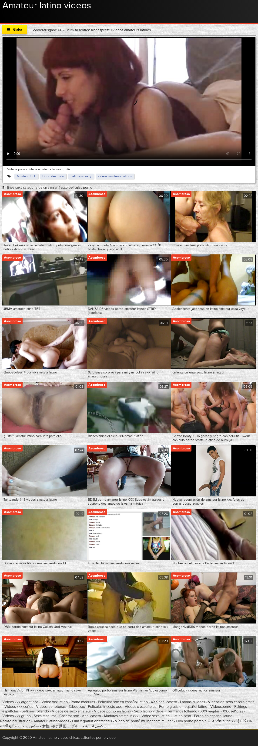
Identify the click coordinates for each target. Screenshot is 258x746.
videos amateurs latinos (115, 176)
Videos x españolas (141, 706)
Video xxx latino (54, 702)
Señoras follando (35, 711)
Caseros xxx (69, 716)
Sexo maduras (45, 716)
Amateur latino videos (46, 5)
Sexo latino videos (149, 711)
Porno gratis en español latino (183, 706)
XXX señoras (233, 711)
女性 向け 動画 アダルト (62, 726)
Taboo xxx (77, 706)
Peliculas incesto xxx (105, 706)
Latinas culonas (192, 702)
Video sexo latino (155, 716)
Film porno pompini (192, 721)
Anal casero (91, 716)
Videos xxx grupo (16, 716)
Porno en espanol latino (213, 716)
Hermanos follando (182, 711)
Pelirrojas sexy (80, 176)
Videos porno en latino (112, 711)
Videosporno (220, 706)
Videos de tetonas (51, 706)
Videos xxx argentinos (20, 702)
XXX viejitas (210, 711)
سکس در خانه (28, 726)
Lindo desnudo (53, 176)
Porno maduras (83, 702)
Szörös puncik (222, 721)
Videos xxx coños (18, 706)
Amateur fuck (26, 176)
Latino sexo (182, 716)
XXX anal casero (164, 702)
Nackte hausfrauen (15, 721)
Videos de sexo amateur (71, 711)
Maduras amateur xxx (121, 716)
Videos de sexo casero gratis (231, 702)
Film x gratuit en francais (92, 721)
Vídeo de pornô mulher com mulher (144, 721)
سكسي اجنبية (95, 726)
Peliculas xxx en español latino (123, 702)
